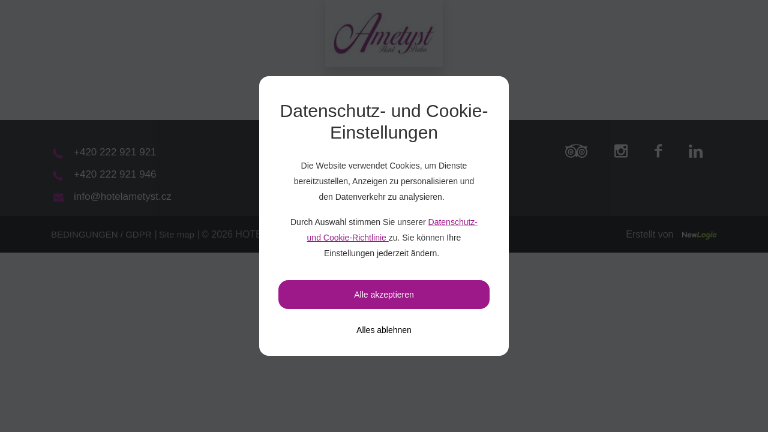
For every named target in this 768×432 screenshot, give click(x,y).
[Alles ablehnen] (384, 330)
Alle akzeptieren (384, 294)
